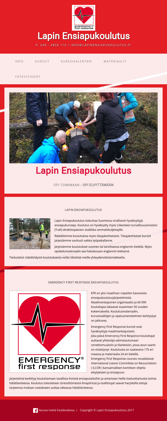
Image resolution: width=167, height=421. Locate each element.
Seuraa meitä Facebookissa (54, 410)
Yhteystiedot (28, 77)
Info (19, 61)
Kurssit (42, 61)
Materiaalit (115, 61)
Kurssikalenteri (76, 61)
